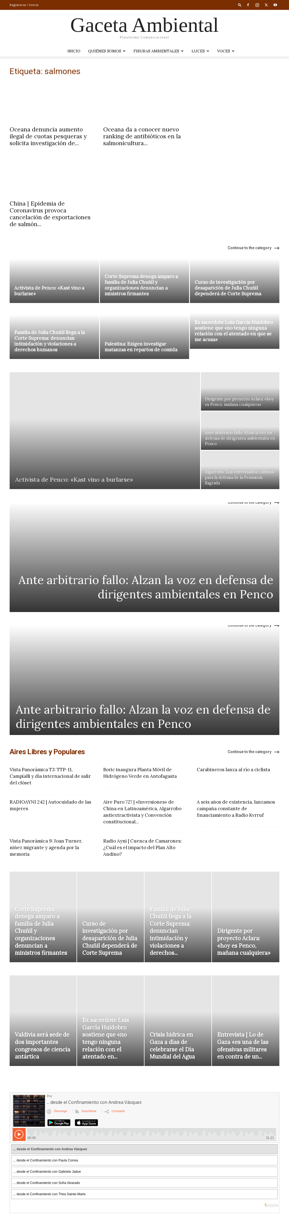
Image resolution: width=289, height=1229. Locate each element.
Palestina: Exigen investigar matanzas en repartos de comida (141, 347)
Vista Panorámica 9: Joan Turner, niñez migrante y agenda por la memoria (46, 847)
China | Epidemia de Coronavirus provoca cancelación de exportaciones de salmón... (50, 214)
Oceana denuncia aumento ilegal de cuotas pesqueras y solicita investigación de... (48, 136)
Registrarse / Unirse (24, 5)
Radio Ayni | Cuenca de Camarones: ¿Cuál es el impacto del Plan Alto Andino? (142, 847)
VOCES (226, 51)
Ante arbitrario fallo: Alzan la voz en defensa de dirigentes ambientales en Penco (145, 587)
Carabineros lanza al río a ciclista (233, 770)
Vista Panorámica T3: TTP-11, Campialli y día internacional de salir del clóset (50, 776)
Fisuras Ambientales (158, 51)
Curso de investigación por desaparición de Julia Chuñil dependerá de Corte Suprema (228, 288)
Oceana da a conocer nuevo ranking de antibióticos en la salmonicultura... (142, 136)
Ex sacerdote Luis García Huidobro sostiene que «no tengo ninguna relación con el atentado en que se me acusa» (234, 341)
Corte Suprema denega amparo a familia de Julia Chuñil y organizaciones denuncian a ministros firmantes (141, 285)
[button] (240, 5)
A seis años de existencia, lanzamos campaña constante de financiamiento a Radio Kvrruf (236, 808)
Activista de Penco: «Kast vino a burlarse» (49, 291)
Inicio (73, 51)
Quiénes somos (107, 51)
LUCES (200, 51)
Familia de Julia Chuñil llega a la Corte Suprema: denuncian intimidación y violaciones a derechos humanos (49, 341)
